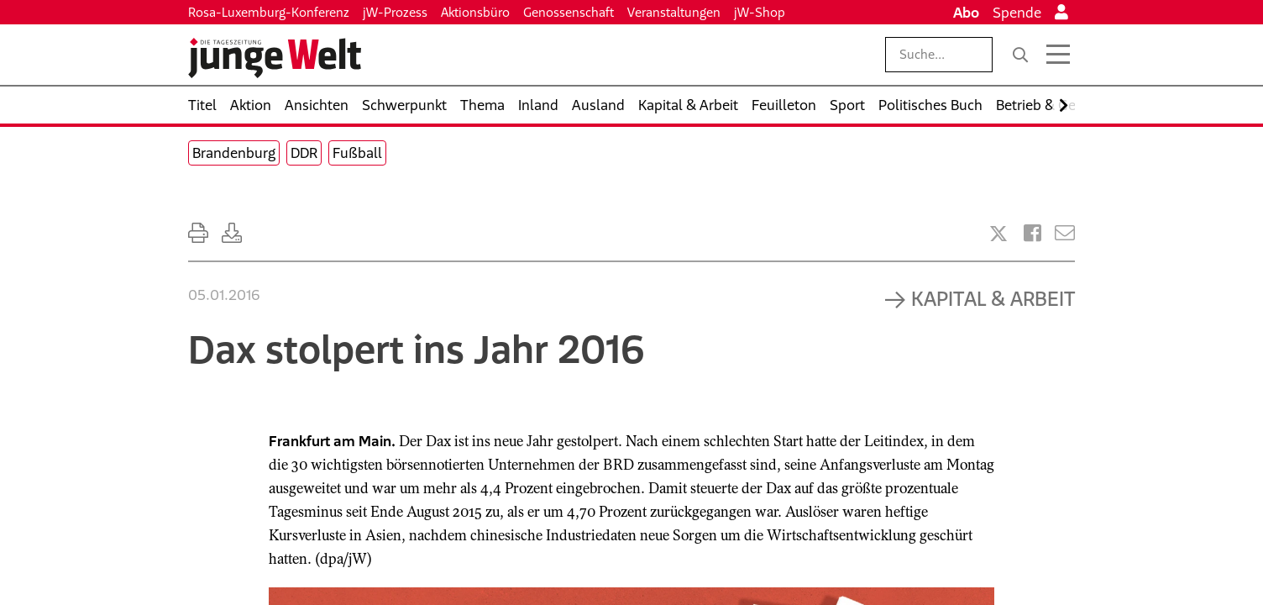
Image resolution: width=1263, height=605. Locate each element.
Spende (1017, 12)
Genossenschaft (568, 12)
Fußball (357, 153)
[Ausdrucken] (198, 233)
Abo (966, 12)
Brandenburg (233, 153)
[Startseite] (274, 58)
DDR (304, 153)
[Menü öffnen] (1058, 54)
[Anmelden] (1061, 12)
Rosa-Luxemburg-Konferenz (268, 12)
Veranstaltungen (674, 12)
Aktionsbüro (475, 12)
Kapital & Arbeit (993, 298)
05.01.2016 (224, 295)
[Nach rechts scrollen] (1063, 105)
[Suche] (1020, 54)
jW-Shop (759, 12)
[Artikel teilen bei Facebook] (1032, 233)
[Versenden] (1065, 233)
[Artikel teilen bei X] (998, 233)
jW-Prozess (395, 12)
